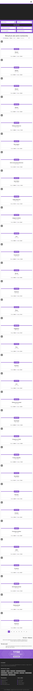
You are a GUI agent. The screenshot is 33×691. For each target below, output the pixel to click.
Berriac (16, 273)
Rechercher (16, 25)
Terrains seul (22, 672)
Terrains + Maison (28, 672)
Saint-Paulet (16, 420)
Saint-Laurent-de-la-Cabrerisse (16, 162)
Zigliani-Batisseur (5, 680)
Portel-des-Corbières (16, 531)
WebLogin (8, 689)
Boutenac (16, 365)
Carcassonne (16, 255)
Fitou (16, 347)
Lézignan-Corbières (16, 218)
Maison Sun (4, 681)
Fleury (16, 310)
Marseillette (16, 476)
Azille (16, 550)
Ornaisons (16, 568)
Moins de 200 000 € (12, 674)
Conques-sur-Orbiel (16, 439)
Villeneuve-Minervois (16, 125)
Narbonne (16, 291)
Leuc (16, 236)
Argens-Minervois (16, 199)
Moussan (16, 494)
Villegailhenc (16, 328)
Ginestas (16, 513)
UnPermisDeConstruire (6, 684)
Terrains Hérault (4, 672)
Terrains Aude (16, 672)
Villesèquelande (16, 605)
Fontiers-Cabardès (16, 457)
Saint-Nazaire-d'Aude (16, 586)
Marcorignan (16, 144)
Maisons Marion (4, 682)
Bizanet (16, 52)
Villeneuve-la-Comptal (16, 402)
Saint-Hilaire (16, 181)
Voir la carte (16, 656)
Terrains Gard (10, 672)
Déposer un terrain (4, 674)
